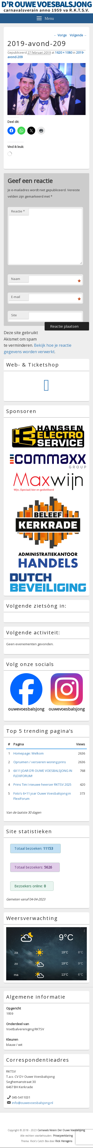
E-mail (15, 297)
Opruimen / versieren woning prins (39, 762)
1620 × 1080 (63, 52)
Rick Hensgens (63, 1141)
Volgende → (78, 35)
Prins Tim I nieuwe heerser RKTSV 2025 (42, 784)
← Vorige (60, 35)
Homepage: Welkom (28, 753)
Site (14, 315)
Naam (15, 278)
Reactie (18, 211)
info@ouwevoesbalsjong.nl (32, 1103)
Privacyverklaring (63, 1135)
